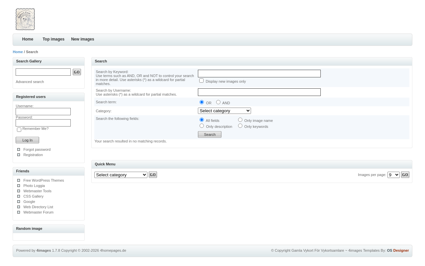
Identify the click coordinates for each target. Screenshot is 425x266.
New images (82, 39)
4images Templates (364, 250)
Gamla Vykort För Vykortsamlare (318, 250)
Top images (53, 39)
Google (29, 202)
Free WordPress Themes (43, 180)
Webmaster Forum (38, 212)
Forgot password (36, 149)
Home (27, 39)
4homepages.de (113, 250)
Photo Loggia (34, 186)
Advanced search (30, 82)
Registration (33, 155)
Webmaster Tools (37, 191)
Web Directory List (38, 207)
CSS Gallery (33, 196)
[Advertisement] (334, 18)
